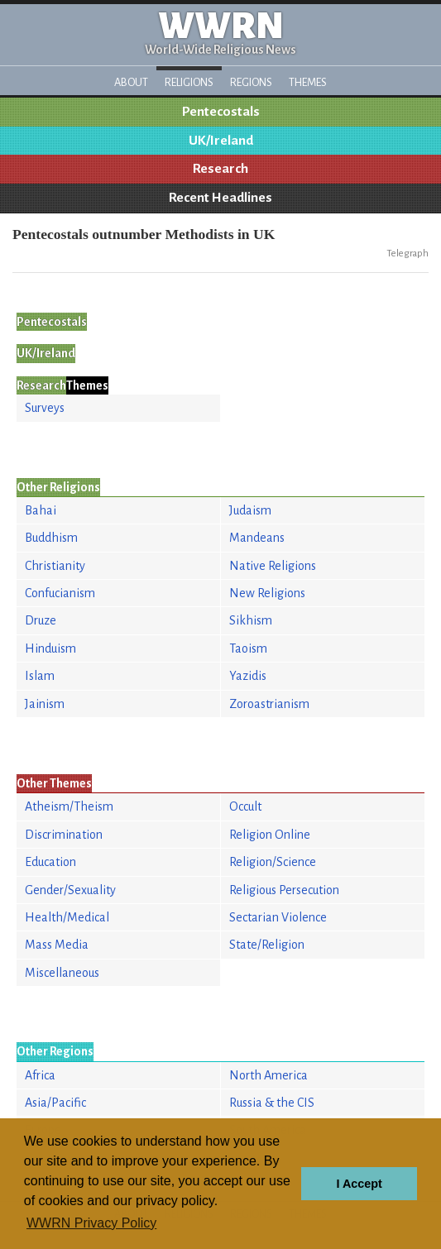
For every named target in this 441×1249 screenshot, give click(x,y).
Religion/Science (272, 862)
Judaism (250, 510)
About (131, 82)
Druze (40, 620)
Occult (245, 806)
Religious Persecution (284, 890)
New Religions (267, 593)
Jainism (45, 704)
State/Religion (266, 944)
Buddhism (51, 537)
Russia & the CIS (271, 1102)
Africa (40, 1075)
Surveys (45, 407)
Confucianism (60, 593)
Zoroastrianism (269, 704)
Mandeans (257, 537)
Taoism (248, 648)
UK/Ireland (221, 140)
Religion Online (269, 834)
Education (50, 862)
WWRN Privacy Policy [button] (91, 1223)
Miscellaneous (62, 972)
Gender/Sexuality (70, 890)
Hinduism (50, 648)
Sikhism (250, 620)
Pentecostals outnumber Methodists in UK (143, 234)
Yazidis (247, 675)
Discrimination (64, 834)
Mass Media (57, 944)
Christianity (55, 565)
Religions (189, 82)
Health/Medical (67, 917)
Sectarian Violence (278, 917)
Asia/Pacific (55, 1102)
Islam (40, 675)
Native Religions (272, 565)
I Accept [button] (358, 1183)
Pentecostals (221, 111)
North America (268, 1075)
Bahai (40, 510)
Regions (251, 82)
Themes (308, 82)
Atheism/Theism (69, 806)
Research (220, 168)
